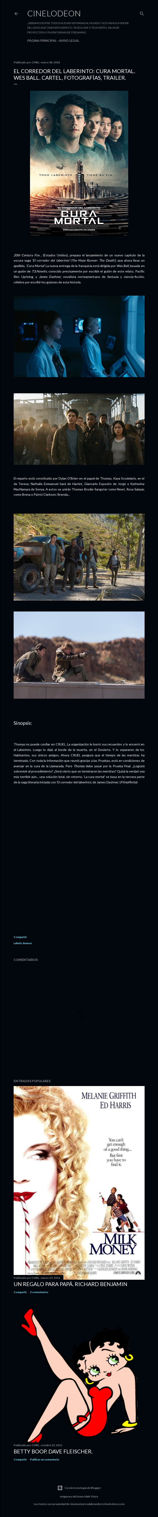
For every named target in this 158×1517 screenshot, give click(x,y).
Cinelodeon (54, 13)
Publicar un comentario (44, 1459)
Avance (27, 943)
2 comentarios (39, 1292)
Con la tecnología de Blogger (79, 1488)
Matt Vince (91, 1496)
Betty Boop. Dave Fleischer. (53, 1451)
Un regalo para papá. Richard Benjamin (70, 1284)
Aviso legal (69, 40)
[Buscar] (142, 12)
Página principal (42, 40)
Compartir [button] (20, 937)
